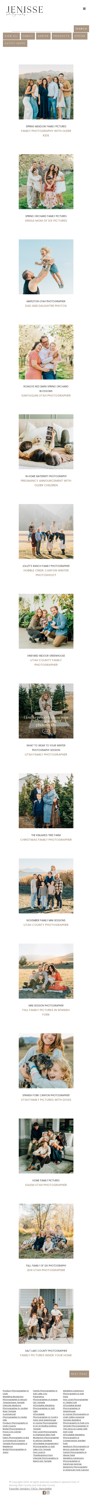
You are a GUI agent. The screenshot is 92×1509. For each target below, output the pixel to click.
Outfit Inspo (15, 43)
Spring (80, 36)
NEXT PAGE (79, 1373)
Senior (43, 36)
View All (11, 36)
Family (28, 36)
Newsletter (45, 1489)
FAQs (34, 1489)
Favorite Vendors (19, 1489)
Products (62, 36)
